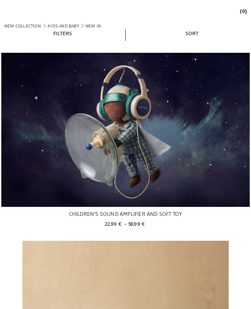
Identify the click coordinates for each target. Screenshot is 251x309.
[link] (241, 11)
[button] (62, 33)
